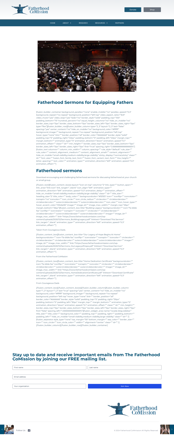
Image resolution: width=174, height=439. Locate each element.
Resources (101, 23)
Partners (119, 23)
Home (52, 23)
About (67, 23)
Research (83, 23)
